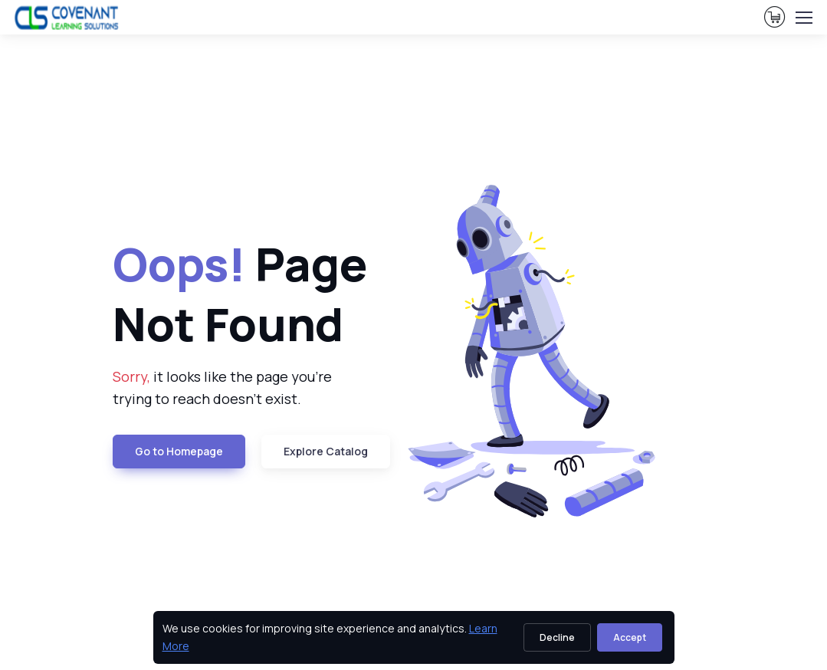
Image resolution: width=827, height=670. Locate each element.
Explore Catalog (326, 451)
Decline (557, 637)
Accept (629, 637)
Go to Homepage (179, 451)
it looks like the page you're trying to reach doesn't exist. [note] (222, 387)
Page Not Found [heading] (240, 293)
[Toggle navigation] (803, 17)
